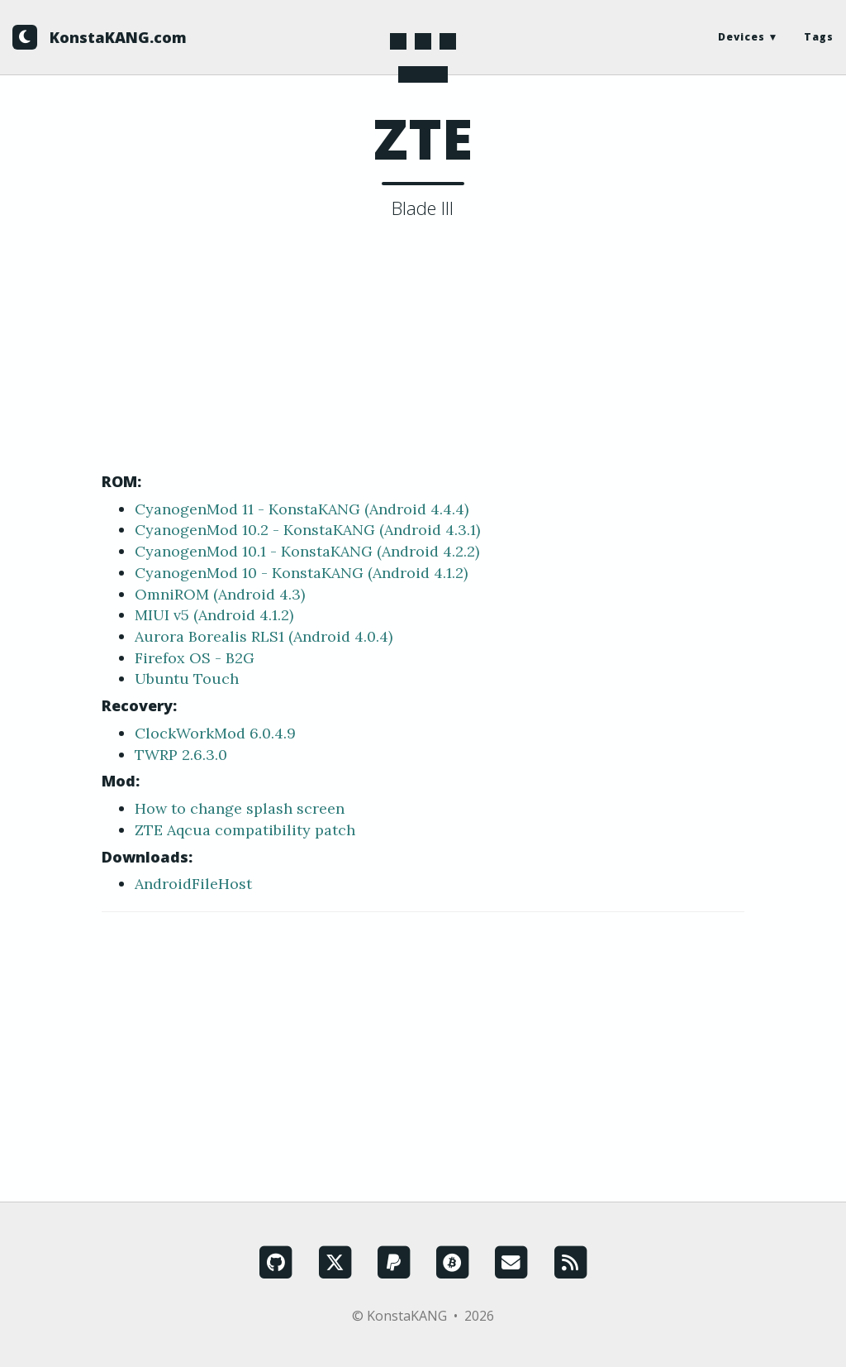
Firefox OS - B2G (194, 657)
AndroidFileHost (193, 883)
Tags (819, 37)
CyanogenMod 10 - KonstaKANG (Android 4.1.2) (301, 572)
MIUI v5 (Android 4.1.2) (214, 614)
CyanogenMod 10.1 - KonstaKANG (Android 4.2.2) (307, 551)
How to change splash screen (240, 808)
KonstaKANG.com (118, 37)
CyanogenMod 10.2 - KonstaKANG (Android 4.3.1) (307, 529)
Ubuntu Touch (187, 678)
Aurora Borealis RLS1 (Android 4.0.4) (263, 636)
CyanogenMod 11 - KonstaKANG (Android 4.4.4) (301, 509)
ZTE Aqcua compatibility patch (245, 829)
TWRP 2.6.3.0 (181, 754)
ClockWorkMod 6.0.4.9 (215, 733)
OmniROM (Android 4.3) (220, 594)
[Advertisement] (423, 350)
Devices (741, 37)
